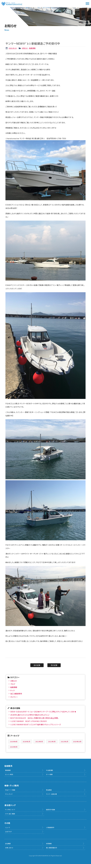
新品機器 (49, 790)
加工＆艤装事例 (16, 693)
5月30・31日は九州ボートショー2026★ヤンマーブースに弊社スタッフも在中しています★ (43, 711)
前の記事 (37, 665)
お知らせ (25, 48)
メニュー (87, 3)
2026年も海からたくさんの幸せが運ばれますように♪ (30, 715)
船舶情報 (32, 48)
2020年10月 (77, 742)
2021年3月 (52, 742)
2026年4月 (13, 742)
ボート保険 (49, 774)
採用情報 (49, 843)
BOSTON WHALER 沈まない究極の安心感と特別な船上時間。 (34, 718)
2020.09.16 (13, 48)
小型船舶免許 (50, 827)
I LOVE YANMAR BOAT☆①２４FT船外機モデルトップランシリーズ (35, 724)
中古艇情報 (49, 770)
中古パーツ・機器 (10, 790)
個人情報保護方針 (51, 848)
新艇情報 (8, 770)
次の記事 (54, 665)
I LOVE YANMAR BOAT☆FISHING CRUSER (28, 721)
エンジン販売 (9, 774)
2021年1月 (64, 742)
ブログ (12, 684)
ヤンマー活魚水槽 (51, 794)
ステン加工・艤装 (10, 814)
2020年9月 (13, 747)
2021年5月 (39, 742)
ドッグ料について (10, 809)
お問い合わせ (9, 848)
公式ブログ (8, 832)
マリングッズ (8, 794)
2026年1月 (26, 742)
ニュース (7, 827)
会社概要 (8, 843)
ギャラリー (14, 697)
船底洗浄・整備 (50, 809)
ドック (12, 690)
